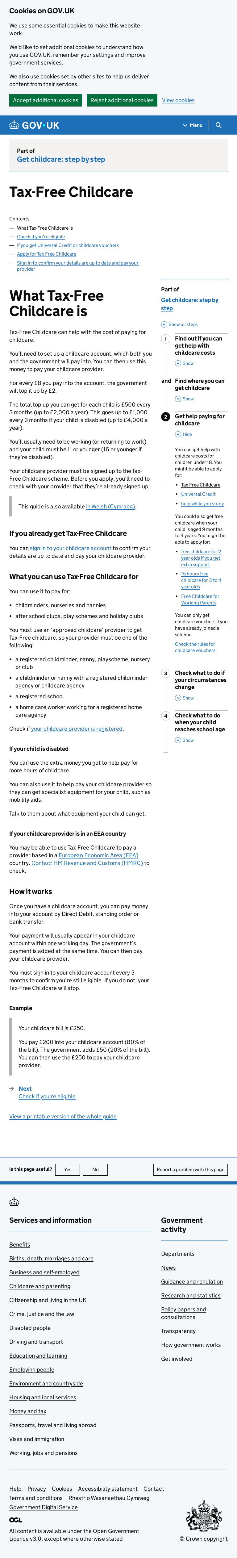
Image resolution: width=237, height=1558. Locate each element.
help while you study (202, 504)
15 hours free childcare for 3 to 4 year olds (201, 580)
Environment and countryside (46, 1383)
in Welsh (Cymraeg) (110, 506)
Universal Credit (198, 494)
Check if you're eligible (41, 237)
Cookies (62, 1488)
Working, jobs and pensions (43, 1452)
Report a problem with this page (190, 1169)
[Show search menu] (218, 125)
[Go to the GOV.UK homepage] (34, 125)
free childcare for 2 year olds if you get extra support (201, 558)
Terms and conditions (36, 1498)
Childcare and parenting (39, 1286)
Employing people (31, 1369)
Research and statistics (191, 1295)
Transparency (178, 1331)
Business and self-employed (44, 1272)
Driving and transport (36, 1341)
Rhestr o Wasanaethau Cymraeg (109, 1498)
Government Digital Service (43, 1507)
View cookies (178, 100)
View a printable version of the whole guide (63, 1116)
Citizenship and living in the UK (47, 1300)
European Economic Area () (98, 855)
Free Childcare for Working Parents (200, 599)
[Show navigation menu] (193, 125)
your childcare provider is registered (77, 728)
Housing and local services (42, 1397)
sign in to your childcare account (70, 548)
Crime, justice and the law (41, 1314)
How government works (191, 1344)
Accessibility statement (108, 1488)
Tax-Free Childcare (200, 485)
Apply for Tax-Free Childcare (46, 254)
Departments (178, 1253)
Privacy (36, 1488)
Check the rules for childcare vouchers (195, 647)
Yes (72, 1169)
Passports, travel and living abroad (53, 1425)
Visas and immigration (36, 1439)
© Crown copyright (204, 1538)
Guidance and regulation (192, 1281)
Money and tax (27, 1411)
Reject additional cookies (122, 100)
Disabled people (30, 1327)
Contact (153, 1488)
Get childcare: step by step (61, 159)
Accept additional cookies (45, 100)
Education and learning (38, 1355)
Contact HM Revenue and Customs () (87, 863)
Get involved (177, 1358)
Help (15, 1488)
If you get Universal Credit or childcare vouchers (68, 245)
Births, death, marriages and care (51, 1258)
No (100, 1169)
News (168, 1267)
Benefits (19, 1244)
